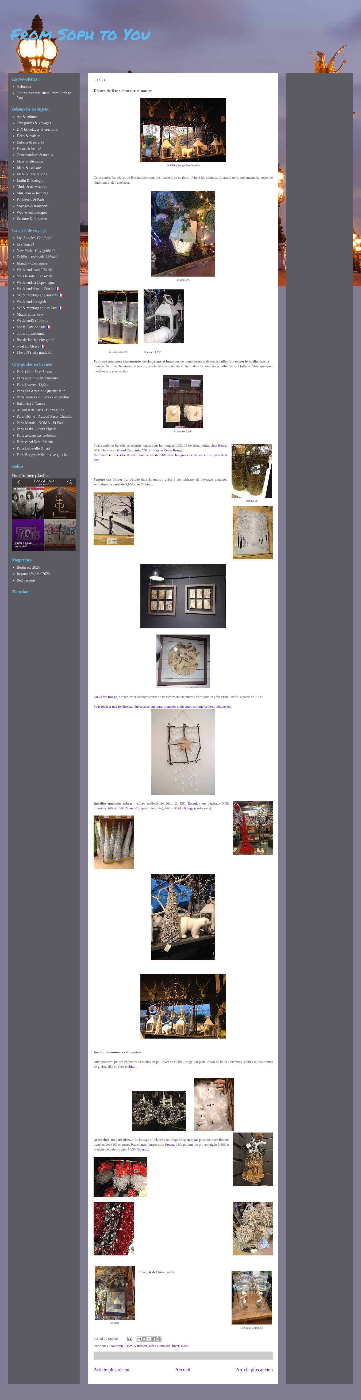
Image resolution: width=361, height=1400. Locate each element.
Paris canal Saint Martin (35, 442)
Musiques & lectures (32, 193)
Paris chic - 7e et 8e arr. (34, 372)
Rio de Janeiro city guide (35, 340)
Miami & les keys (30, 314)
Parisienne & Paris (31, 200)
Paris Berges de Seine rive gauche (42, 455)
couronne (117, 1346)
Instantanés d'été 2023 (33, 574)
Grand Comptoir (128, 450)
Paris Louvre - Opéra (32, 385)
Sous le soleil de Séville (35, 276)
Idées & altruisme (30, 161)
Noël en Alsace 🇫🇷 (31, 346)
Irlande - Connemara (32, 263)
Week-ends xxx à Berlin (35, 270)
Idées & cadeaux (29, 168)
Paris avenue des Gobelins (36, 435)
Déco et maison (160, 1346)
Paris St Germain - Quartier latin (41, 391)
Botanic (146, 484)
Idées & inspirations (32, 174)
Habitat (130, 1067)
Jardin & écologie (30, 181)
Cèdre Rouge (173, 450)
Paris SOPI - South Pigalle (37, 429)
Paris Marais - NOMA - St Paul (40, 423)
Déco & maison (136, 1346)
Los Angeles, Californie (34, 238)
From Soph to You (80, 33)
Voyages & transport (32, 206)
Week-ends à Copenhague (36, 283)
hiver (175, 1346)
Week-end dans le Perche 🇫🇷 (38, 289)
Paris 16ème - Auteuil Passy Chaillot (44, 416)
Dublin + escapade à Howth (38, 257)
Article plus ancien (254, 1369)
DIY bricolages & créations (37, 129)
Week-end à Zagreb (31, 302)
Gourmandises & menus (35, 155)
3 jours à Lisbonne (31, 333)
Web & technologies (32, 212)
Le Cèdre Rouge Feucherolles (183, 165)
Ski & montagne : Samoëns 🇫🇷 (40, 295)
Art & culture (27, 117)
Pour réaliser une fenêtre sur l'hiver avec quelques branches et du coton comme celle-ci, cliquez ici (162, 706)
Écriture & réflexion (32, 219)
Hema (222, 445)
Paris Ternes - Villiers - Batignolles (43, 397)
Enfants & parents (30, 142)
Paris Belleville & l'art (33, 448)
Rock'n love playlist (30, 475)
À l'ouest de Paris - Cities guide (40, 410)
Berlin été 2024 (28, 567)
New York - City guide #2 (36, 251)
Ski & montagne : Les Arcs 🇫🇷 (40, 308)
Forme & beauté (29, 149)
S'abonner (24, 87)
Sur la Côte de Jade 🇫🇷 (34, 327)
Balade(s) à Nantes (31, 404)
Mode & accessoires (32, 187)
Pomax (170, 1144)
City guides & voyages (34, 123)
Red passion (26, 580)
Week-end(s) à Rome (32, 321)
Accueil (182, 1369)
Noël (184, 1346)
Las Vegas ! (25, 244)
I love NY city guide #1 (34, 352)
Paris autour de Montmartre (37, 378)
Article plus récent (111, 1369)
